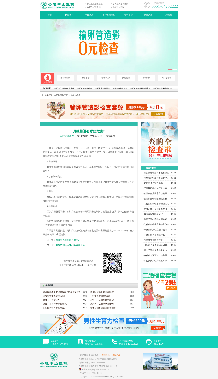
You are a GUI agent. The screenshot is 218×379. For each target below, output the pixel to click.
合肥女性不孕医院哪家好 (140, 88)
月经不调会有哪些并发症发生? (71, 245)
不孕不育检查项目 (120, 88)
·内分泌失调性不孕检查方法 (156, 204)
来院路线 (168, 15)
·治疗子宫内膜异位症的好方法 (157, 219)
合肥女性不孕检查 (84, 88)
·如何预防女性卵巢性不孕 (155, 261)
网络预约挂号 (94, 342)
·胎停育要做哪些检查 (153, 240)
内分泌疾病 (166, 78)
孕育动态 (89, 15)
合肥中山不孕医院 (102, 88)
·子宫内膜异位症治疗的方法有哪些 (157, 230)
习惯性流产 (106, 78)
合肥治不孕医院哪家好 (162, 88)
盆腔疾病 (126, 78)
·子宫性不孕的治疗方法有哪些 (157, 188)
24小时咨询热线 (128, 342)
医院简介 (69, 15)
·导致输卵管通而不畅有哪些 (156, 173)
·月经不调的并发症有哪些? (55, 304)
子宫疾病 (146, 78)
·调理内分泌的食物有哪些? (102, 304)
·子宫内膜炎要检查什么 (154, 235)
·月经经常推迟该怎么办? (54, 296)
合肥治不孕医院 (61, 95)
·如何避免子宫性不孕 (153, 183)
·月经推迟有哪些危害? (100, 296)
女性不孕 (128, 15)
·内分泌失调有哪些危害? (54, 308)
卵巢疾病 (86, 78)
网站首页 (84, 355)
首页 (50, 15)
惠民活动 (148, 15)
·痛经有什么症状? (51, 300)
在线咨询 (59, 342)
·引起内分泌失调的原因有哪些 (157, 245)
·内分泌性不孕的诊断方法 (155, 209)
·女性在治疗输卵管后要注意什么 (157, 178)
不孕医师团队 (109, 15)
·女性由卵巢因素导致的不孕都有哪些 (157, 193)
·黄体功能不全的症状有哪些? (103, 308)
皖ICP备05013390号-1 (108, 366)
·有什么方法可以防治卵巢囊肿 (157, 255)
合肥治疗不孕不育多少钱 (64, 88)
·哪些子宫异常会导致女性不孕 (157, 250)
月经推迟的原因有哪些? (67, 240)
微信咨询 (159, 342)
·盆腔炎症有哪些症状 (153, 214)
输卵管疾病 (65, 78)
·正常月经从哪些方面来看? (102, 300)
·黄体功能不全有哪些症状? (102, 292)
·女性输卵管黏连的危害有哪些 (157, 199)
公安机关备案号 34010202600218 (94, 370)
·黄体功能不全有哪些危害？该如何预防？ (62, 292)
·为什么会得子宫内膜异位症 (156, 224)
